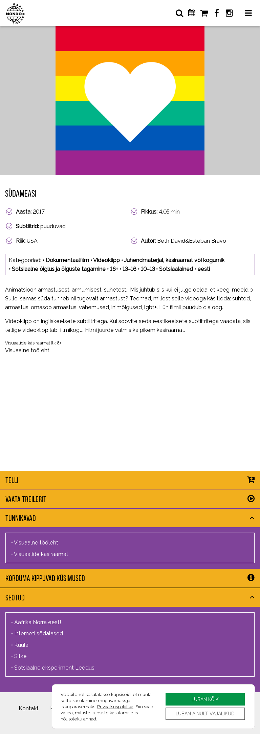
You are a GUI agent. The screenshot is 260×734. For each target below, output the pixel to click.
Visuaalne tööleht (27, 350)
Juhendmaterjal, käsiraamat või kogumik (174, 260)
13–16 (129, 269)
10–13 (148, 269)
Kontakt (29, 708)
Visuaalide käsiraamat (27, 342)
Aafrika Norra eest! (37, 622)
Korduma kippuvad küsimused (45, 578)
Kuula (21, 645)
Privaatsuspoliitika (115, 706)
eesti (203, 269)
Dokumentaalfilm (67, 260)
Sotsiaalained (176, 269)
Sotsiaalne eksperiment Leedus (54, 667)
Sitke (20, 656)
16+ (114, 269)
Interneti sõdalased (38, 633)
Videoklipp (106, 260)
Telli (11, 480)
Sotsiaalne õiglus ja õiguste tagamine (59, 269)
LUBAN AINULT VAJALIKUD (205, 713)
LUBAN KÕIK (205, 699)
